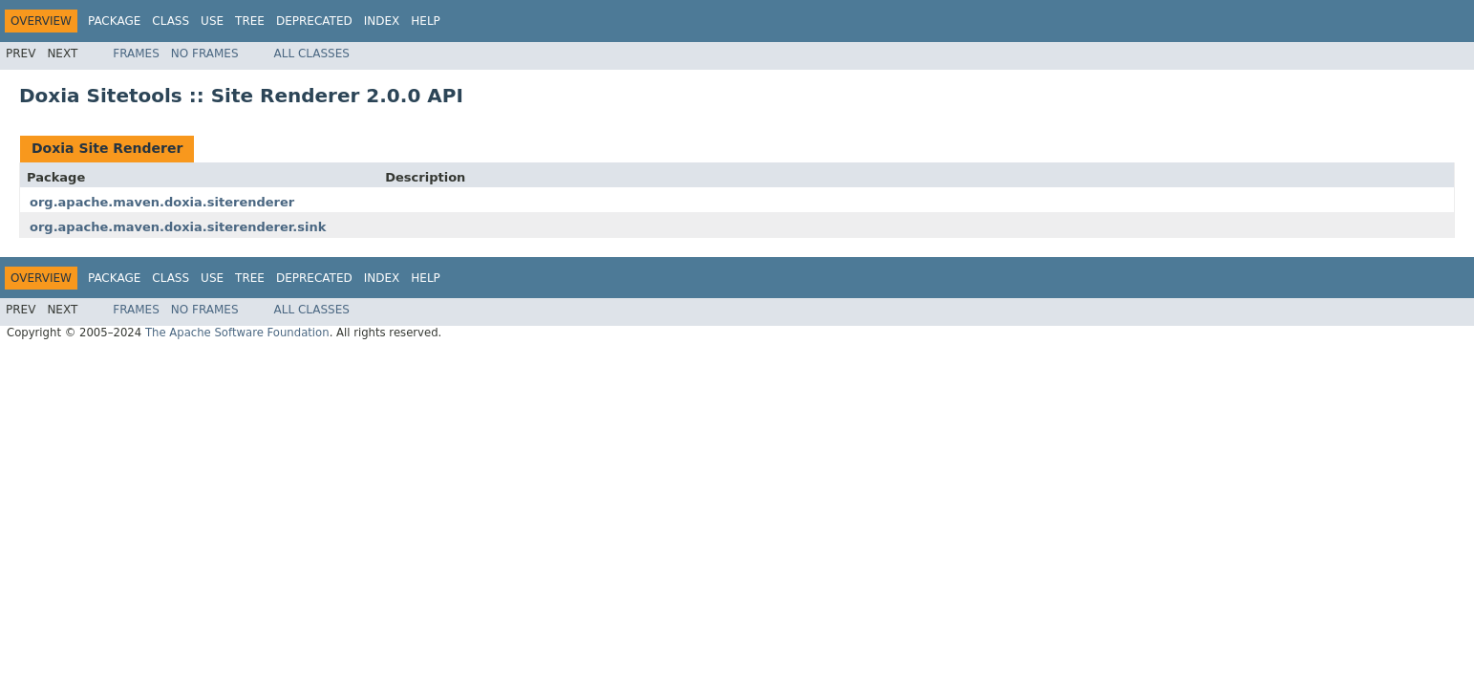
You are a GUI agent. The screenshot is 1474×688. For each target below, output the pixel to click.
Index (382, 21)
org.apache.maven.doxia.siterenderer (162, 202)
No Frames (205, 53)
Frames (136, 53)
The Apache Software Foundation (237, 332)
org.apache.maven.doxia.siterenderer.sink (178, 227)
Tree (250, 21)
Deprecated (314, 21)
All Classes (312, 53)
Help (425, 21)
